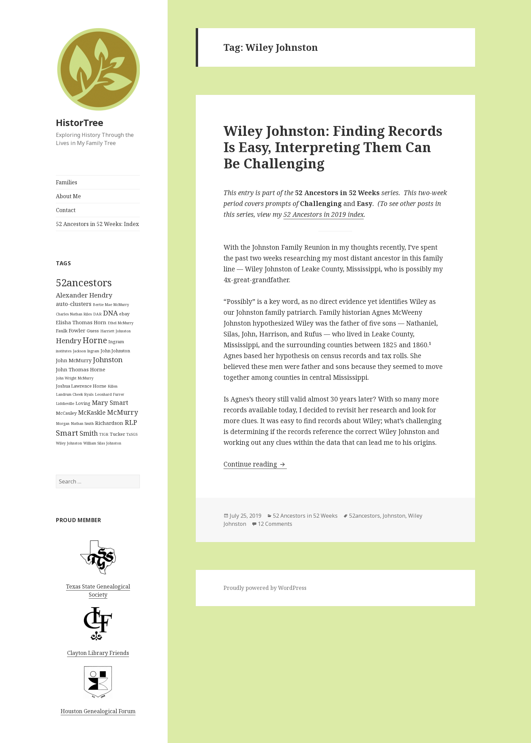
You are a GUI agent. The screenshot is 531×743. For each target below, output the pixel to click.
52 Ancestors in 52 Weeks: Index (97, 224)
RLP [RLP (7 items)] (131, 422)
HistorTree (79, 122)
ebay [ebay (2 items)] (124, 314)
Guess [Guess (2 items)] (93, 331)
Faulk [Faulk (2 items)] (61, 331)
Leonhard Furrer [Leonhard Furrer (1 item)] (109, 394)
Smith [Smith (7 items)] (89, 433)
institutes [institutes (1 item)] (63, 351)
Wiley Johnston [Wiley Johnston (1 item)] (69, 443)
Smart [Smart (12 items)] (67, 433)
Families (66, 182)
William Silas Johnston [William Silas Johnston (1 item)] (102, 443)
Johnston (394, 515)
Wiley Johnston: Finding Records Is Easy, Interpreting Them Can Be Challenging (333, 147)
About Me (68, 196)
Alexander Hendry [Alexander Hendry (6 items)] (84, 295)
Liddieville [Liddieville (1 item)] (65, 403)
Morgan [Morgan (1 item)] (62, 423)
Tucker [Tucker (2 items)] (117, 434)
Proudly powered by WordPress (265, 588)
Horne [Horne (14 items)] (95, 340)
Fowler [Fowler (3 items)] (77, 330)
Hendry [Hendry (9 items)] (68, 340)
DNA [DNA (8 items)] (110, 312)
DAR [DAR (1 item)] (97, 314)
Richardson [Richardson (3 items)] (109, 422)
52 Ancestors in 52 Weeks (305, 515)
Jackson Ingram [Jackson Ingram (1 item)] (86, 351)
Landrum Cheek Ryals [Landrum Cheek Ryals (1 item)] (74, 394)
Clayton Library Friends (98, 653)
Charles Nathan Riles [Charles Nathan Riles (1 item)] (74, 314)
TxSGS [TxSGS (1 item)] (131, 434)
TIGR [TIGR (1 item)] (103, 434)
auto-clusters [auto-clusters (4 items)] (73, 304)
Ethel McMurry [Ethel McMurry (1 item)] (120, 323)
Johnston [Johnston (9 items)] (108, 359)
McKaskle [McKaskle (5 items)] (92, 412)
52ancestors (364, 515)
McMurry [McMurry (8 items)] (122, 412)
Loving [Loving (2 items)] (83, 403)
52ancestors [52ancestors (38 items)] (84, 282)
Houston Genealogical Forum (98, 711)
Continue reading (255, 464)
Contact (66, 210)
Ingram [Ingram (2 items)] (116, 341)
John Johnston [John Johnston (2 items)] (115, 351)
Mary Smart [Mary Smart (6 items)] (110, 402)
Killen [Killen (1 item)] (113, 386)
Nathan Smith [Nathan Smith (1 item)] (82, 423)
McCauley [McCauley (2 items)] (66, 413)
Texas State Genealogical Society (98, 590)
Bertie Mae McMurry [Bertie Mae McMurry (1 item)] (111, 304)
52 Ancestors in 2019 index (323, 214)
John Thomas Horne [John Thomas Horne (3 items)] (80, 369)
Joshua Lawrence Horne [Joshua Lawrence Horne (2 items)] (81, 386)
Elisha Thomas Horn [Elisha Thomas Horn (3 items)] (81, 322)
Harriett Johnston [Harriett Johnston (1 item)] (115, 331)
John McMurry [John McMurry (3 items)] (73, 360)
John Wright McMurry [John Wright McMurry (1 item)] (74, 378)
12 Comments (275, 524)
